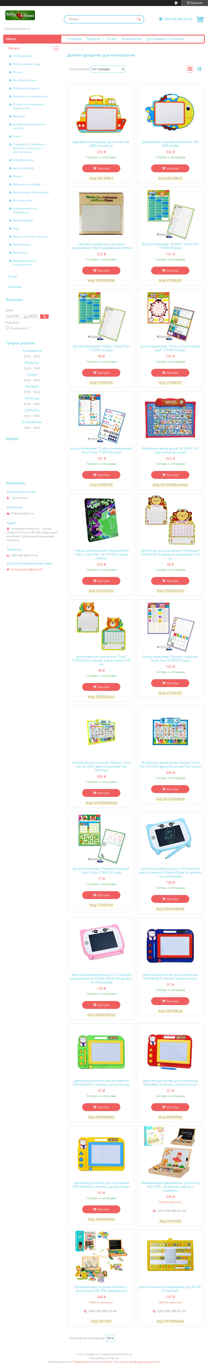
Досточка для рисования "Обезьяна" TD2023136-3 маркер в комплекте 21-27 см (170, 554)
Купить (103, 168)
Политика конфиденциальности (137, 1361)
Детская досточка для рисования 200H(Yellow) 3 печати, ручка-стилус (101, 1184)
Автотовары (23, 220)
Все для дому (23, 200)
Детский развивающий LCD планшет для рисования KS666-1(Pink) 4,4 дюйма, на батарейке (101, 978)
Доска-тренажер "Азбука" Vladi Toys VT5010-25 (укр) (101, 348)
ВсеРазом (20, 252)
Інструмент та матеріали (25, 210)
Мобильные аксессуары (31, 192)
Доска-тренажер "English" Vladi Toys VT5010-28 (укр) (170, 246)
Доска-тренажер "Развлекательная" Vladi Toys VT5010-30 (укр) (101, 870)
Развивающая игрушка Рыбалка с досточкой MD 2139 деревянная (101, 1288)
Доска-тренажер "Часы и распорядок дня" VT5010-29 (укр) (170, 348)
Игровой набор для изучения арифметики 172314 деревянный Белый (101, 246)
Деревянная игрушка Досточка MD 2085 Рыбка (170, 143)
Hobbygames (22, 56)
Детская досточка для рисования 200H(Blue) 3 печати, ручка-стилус (170, 976)
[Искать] (139, 19)
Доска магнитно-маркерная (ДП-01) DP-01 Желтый (170, 1288)
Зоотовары (22, 244)
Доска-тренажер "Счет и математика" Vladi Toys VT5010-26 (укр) (101, 450)
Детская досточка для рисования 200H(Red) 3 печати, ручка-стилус (170, 1082)
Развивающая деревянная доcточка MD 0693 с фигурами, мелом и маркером (170, 1186)
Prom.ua (126, 1354)
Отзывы (15, 287)
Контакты (132, 39)
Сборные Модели (26, 88)
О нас (111, 39)
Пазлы (17, 72)
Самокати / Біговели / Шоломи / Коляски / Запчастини (30, 148)
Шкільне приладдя (26, 184)
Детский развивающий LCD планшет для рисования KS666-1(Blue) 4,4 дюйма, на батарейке (170, 872)
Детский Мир (23, 168)
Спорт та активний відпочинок (29, 106)
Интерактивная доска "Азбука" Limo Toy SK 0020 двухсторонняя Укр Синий (170, 764)
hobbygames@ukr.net (26, 569)
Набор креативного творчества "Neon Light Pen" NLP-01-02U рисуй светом (101, 554)
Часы (17, 136)
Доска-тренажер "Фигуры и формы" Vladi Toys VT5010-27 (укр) (170, 658)
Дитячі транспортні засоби (29, 126)
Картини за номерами (30, 96)
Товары (93, 39)
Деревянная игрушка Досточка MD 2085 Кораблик (101, 143)
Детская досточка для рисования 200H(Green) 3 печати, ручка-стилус (101, 1082)
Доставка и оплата (165, 39)
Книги (17, 176)
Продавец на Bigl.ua (104, 1358)
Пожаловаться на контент (92, 1361)
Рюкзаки (19, 116)
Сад (16, 228)
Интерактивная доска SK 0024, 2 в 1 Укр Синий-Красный (170, 450)
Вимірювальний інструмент (25, 262)
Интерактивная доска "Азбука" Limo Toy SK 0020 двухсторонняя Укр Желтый (101, 766)
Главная (74, 39)
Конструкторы (24, 80)
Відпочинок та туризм (30, 236)
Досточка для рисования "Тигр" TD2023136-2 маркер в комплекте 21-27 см (101, 660)
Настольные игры (27, 64)
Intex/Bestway (23, 160)
